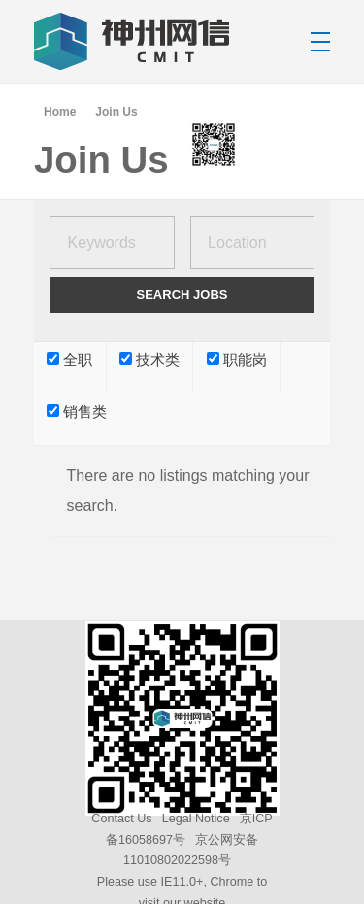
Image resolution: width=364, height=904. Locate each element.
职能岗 (237, 360)
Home (60, 111)
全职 (69, 360)
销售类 (77, 411)
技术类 (149, 360)
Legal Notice (196, 818)
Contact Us (121, 818)
